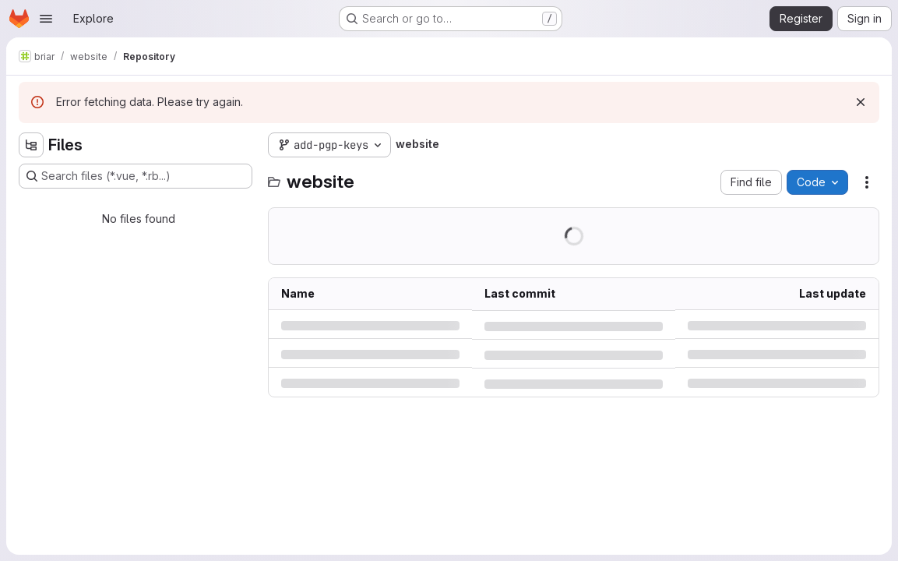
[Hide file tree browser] (31, 144)
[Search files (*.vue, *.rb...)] (135, 176)
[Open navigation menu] (45, 18)
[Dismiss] (860, 102)
